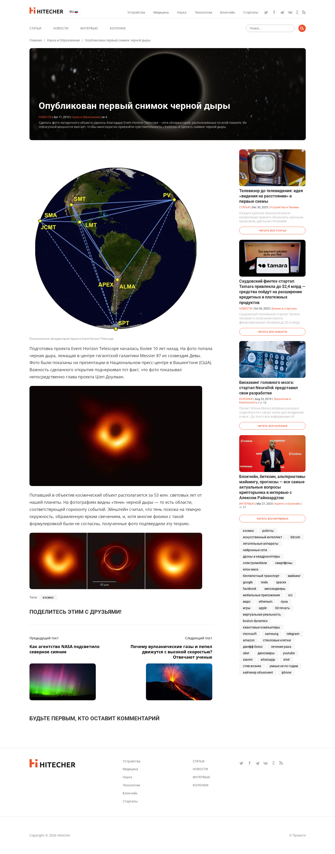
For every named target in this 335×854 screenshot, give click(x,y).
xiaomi (247, 659)
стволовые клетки (277, 640)
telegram (293, 634)
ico (290, 595)
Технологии (203, 12)
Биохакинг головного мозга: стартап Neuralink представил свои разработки (268, 387)
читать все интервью (272, 518)
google (248, 582)
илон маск (251, 569)
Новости (60, 28)
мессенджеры (275, 589)
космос (48, 597)
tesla (264, 582)
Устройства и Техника (284, 207)
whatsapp (268, 659)
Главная (35, 40)
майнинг (294, 576)
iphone (286, 672)
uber (246, 653)
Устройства (136, 12)
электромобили (255, 563)
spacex (281, 582)
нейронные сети (255, 550)
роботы (268, 531)
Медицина (161, 12)
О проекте (297, 835)
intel (286, 659)
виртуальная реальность (262, 614)
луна (284, 601)
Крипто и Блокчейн (287, 503)
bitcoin (295, 537)
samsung (271, 634)
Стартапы (250, 12)
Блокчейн (227, 12)
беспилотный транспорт (261, 576)
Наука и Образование (63, 40)
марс (247, 601)
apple (263, 608)
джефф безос (253, 646)
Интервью (89, 28)
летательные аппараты (260, 543)
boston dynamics (255, 621)
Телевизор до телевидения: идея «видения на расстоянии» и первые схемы (271, 196)
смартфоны (283, 563)
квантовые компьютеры (261, 627)
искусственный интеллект (262, 537)
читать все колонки (272, 426)
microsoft (250, 634)
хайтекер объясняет (258, 672)
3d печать (282, 608)
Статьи (35, 28)
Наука (181, 12)
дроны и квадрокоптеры (261, 556)
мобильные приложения (261, 595)
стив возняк (252, 666)
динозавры (266, 653)
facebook (249, 589)
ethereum (265, 601)
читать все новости (272, 331)
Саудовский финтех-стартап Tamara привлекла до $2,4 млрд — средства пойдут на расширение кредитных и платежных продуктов (272, 292)
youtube (289, 653)
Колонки (117, 28)
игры (247, 608)
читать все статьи (272, 230)
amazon (249, 640)
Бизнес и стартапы (284, 308)
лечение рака (281, 646)
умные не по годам (284, 666)
